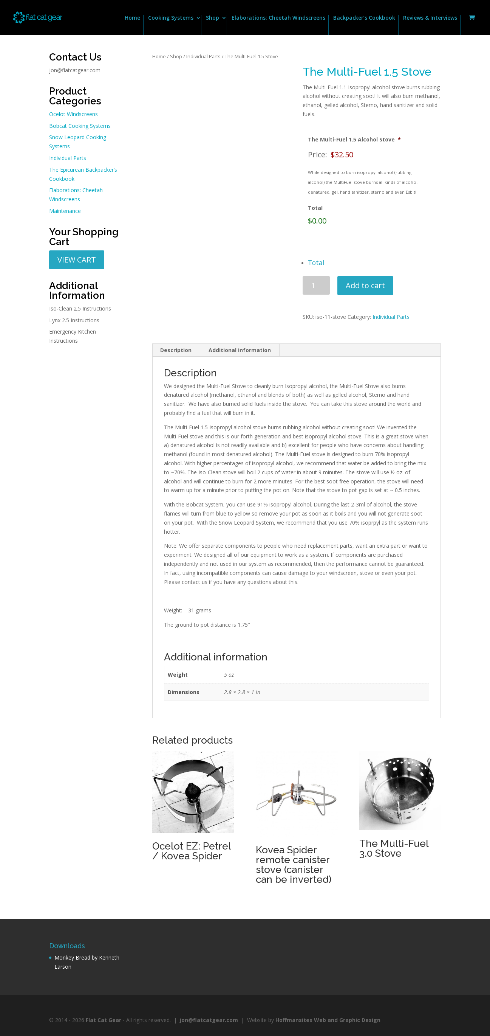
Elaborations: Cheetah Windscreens (278, 18)
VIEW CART (76, 260)
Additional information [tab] (240, 350)
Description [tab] (176, 350)
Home (132, 18)
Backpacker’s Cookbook (364, 18)
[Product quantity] (316, 285)
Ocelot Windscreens (73, 114)
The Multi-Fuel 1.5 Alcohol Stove (354, 139)
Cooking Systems (170, 18)
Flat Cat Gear (103, 1020)
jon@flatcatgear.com (74, 70)
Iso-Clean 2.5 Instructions (80, 308)
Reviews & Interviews (430, 18)
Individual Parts (203, 56)
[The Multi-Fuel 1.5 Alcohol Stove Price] (373, 155)
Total (315, 208)
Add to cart (365, 285)
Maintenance (65, 210)
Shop (212, 18)
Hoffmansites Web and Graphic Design (327, 1020)
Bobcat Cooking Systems (80, 125)
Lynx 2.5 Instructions (74, 320)
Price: (317, 154)
